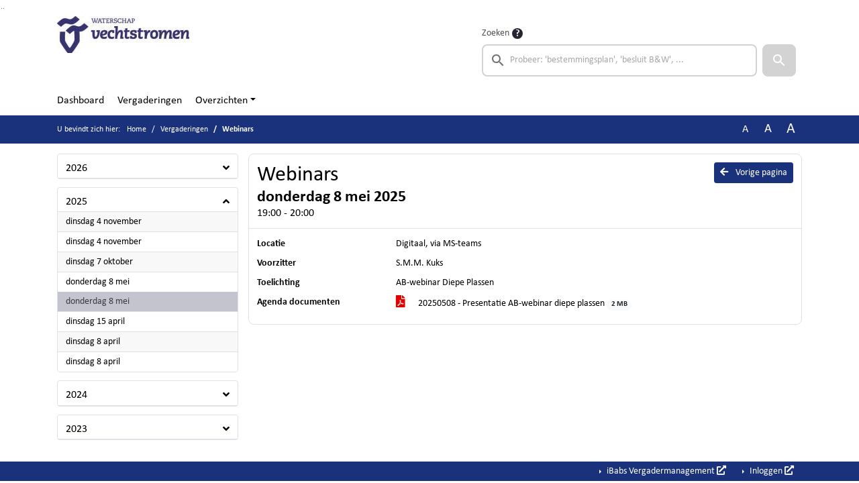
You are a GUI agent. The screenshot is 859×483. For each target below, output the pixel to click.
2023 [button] (76, 429)
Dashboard (80, 100)
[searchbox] (619, 60)
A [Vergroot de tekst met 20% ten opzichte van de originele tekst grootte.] (768, 129)
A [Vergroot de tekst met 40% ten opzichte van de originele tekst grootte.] (791, 129)
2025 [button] (76, 202)
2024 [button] (76, 395)
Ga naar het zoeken (1, 8)
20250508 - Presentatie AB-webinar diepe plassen (513, 304)
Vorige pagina (753, 172)
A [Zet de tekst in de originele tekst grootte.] (745, 129)
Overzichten (221, 100)
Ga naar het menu (3, 8)
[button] (779, 60)
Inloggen (771, 471)
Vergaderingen (149, 100)
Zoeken (495, 33)
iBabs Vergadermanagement (665, 471)
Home (136, 129)
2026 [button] (76, 168)
